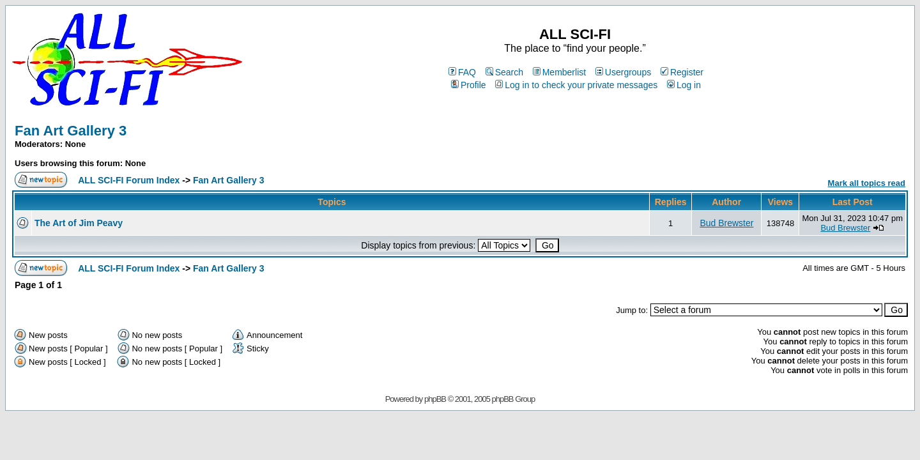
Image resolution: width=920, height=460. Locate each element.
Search (504, 72)
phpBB (435, 399)
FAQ (462, 72)
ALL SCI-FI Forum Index (129, 180)
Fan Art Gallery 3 (70, 131)
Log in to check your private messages (576, 85)
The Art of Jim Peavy (78, 223)
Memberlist (559, 72)
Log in (684, 85)
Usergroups (623, 72)
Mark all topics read (866, 183)
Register (682, 72)
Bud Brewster (726, 223)
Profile (468, 85)
